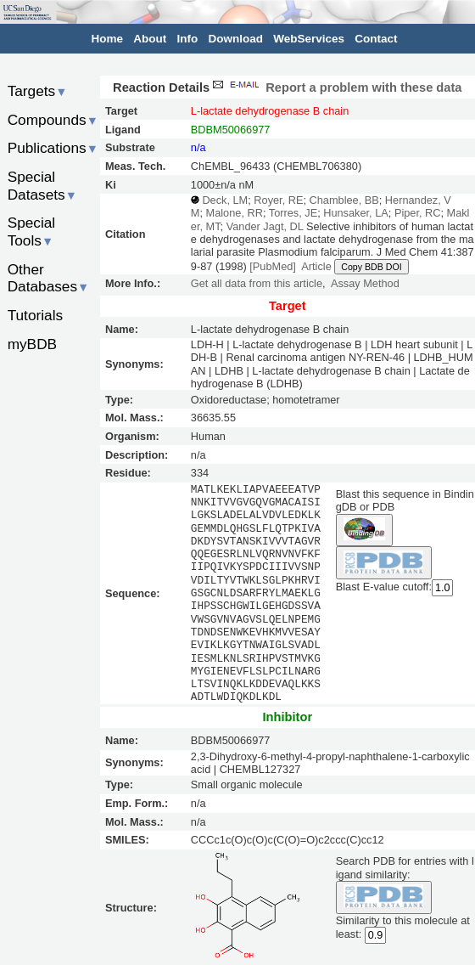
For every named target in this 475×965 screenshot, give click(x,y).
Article (316, 266)
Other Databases (49, 278)
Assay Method (365, 283)
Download (236, 38)
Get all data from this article (256, 283)
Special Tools (32, 231)
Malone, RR (234, 212)
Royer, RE (278, 200)
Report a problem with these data (335, 87)
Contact (376, 38)
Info (187, 38)
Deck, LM (225, 200)
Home (108, 38)
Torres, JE (293, 212)
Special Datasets (42, 185)
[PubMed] (272, 266)
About (149, 38)
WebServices (308, 38)
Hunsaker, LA (355, 212)
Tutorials (36, 315)
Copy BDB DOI (371, 267)
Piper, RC (417, 212)
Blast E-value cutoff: (384, 586)
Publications (53, 147)
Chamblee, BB (344, 200)
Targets (38, 90)
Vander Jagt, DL (265, 226)
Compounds (53, 119)
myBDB (32, 344)
